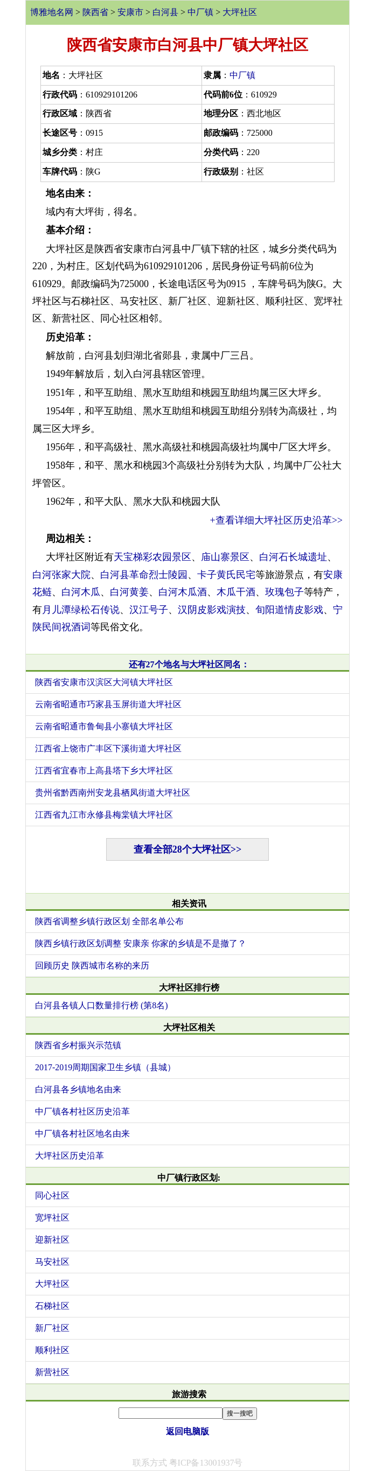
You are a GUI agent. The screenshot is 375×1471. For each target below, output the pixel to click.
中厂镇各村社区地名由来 (82, 1133)
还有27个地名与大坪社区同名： (189, 664)
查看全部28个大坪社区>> (188, 849)
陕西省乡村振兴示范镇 (78, 1045)
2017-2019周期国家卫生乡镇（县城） (105, 1067)
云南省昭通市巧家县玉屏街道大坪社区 (108, 704)
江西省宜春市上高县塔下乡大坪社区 (104, 770)
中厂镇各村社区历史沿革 (82, 1111)
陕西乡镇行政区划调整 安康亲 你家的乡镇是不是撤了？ (140, 943)
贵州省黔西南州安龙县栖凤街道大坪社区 (112, 792)
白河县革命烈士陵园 (144, 574)
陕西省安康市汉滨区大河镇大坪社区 (104, 682)
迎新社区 (52, 1239)
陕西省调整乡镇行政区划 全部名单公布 (109, 921)
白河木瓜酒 (182, 592)
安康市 (130, 12)
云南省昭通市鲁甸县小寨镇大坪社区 (104, 726)
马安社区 (52, 1261)
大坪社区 (240, 12)
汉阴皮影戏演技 (212, 609)
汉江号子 (148, 609)
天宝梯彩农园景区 (152, 557)
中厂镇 (200, 12)
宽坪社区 (52, 1217)
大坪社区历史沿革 (69, 1155)
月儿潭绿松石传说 (81, 609)
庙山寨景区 (225, 557)
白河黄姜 (129, 592)
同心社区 (52, 1195)
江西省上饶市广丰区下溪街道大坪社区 (108, 748)
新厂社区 (52, 1328)
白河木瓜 (80, 592)
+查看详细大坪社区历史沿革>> (276, 520)
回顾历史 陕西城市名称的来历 (92, 965)
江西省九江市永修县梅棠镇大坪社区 (104, 814)
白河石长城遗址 (293, 557)
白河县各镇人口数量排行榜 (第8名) (101, 1005)
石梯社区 (52, 1305)
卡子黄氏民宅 (226, 574)
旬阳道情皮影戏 (289, 609)
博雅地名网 (51, 12)
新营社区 (52, 1372)
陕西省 (95, 12)
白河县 (165, 12)
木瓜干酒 (236, 592)
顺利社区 (52, 1350)
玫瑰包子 (284, 592)
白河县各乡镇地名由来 (78, 1089)
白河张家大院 (61, 574)
